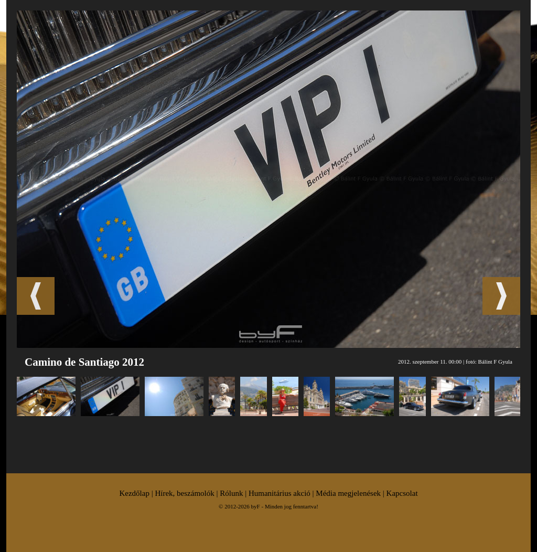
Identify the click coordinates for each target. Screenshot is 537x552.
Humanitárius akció (279, 493)
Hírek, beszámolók (184, 493)
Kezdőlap (134, 493)
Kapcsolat (402, 493)
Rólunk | (234, 493)
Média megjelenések (348, 493)
